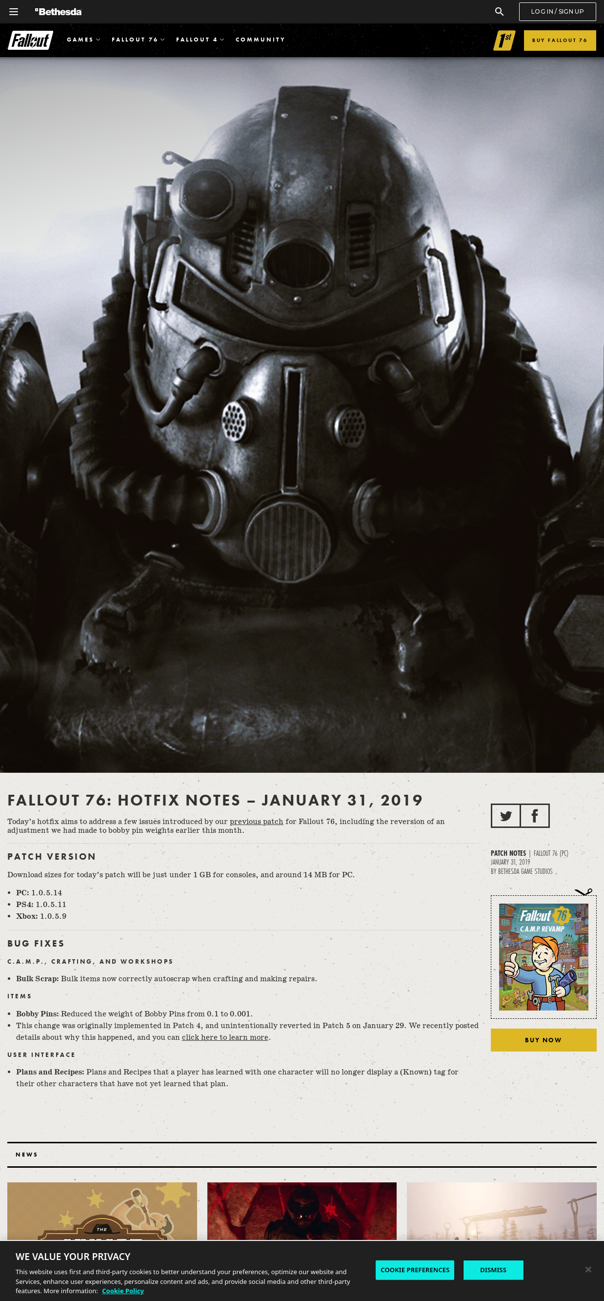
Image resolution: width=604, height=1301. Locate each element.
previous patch (256, 822)
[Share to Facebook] (534, 815)
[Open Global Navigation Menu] (14, 12)
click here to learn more (225, 1038)
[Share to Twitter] (506, 815)
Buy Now (543, 1040)
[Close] (588, 1269)
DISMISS (493, 1269)
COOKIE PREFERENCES (415, 1269)
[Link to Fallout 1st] (504, 40)
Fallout (30, 40)
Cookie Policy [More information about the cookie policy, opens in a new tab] (123, 1290)
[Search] (499, 12)
